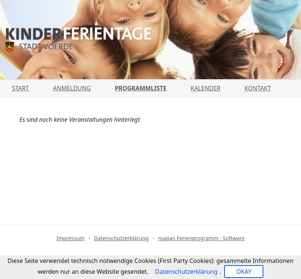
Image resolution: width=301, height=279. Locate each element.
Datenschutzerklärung (121, 238)
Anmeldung (72, 88)
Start (20, 88)
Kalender (205, 88)
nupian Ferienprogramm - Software (201, 238)
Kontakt (258, 88)
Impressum (70, 238)
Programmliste (141, 88)
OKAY (243, 271)
